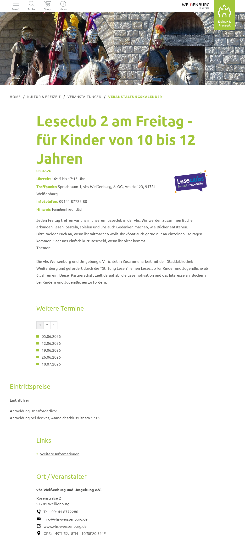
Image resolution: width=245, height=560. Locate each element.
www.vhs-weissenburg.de (65, 526)
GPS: (48, 533)
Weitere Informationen (59, 453)
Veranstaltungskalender (135, 96)
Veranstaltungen (84, 96)
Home (15, 96)
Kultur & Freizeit (44, 96)
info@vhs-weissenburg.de (66, 519)
